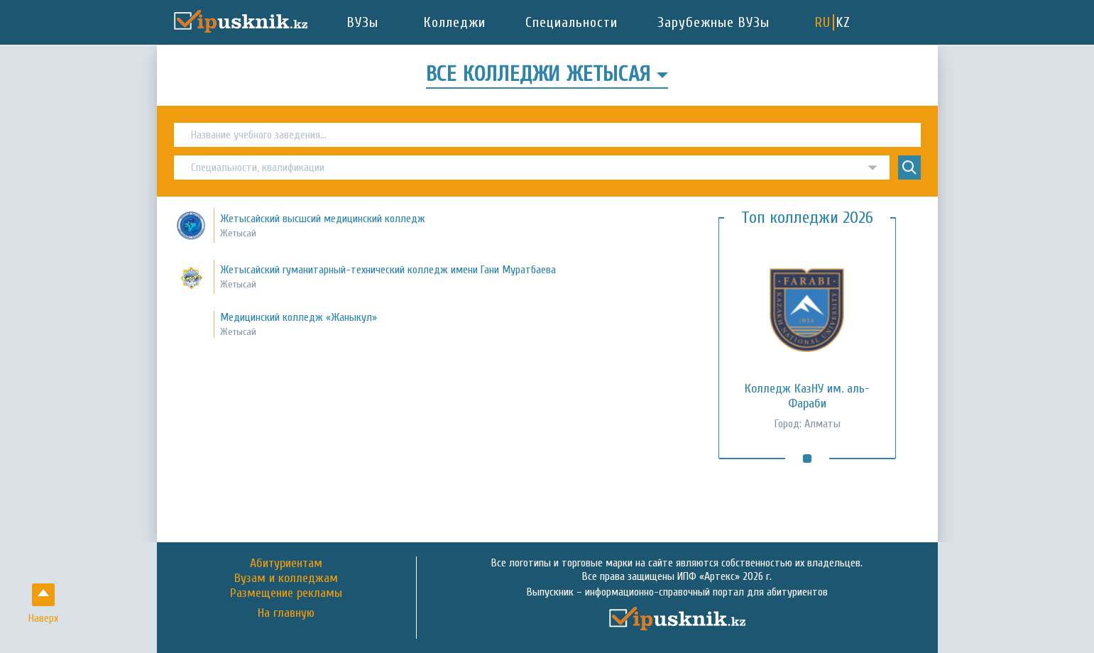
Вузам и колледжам (286, 578)
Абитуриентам (286, 563)
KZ (843, 22)
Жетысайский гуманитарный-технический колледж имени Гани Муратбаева (388, 269)
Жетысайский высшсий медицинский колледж (322, 218)
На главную (286, 613)
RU (823, 22)
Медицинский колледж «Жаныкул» (298, 317)
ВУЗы (362, 22)
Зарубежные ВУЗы (713, 22)
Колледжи (455, 22)
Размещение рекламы (286, 593)
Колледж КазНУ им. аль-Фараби (807, 396)
